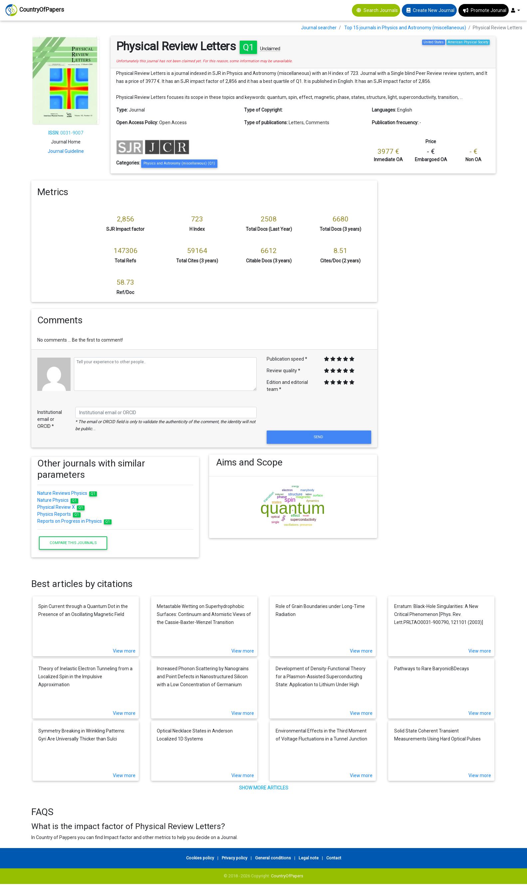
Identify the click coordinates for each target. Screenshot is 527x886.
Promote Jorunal (488, 10)
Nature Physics (57, 500)
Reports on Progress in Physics (74, 521)
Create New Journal (433, 10)
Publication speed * (287, 359)
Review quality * (283, 370)
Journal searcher (319, 27)
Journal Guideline (66, 151)
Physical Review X (61, 507)
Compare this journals (73, 542)
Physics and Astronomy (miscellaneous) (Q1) (179, 163)
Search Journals (381, 10)
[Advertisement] (441, 222)
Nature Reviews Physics (67, 493)
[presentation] (319, 413)
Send (319, 437)
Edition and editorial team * (287, 386)
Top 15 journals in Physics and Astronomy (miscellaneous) (405, 27)
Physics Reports (59, 514)
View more (124, 651)
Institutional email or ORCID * (49, 419)
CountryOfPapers (287, 875)
